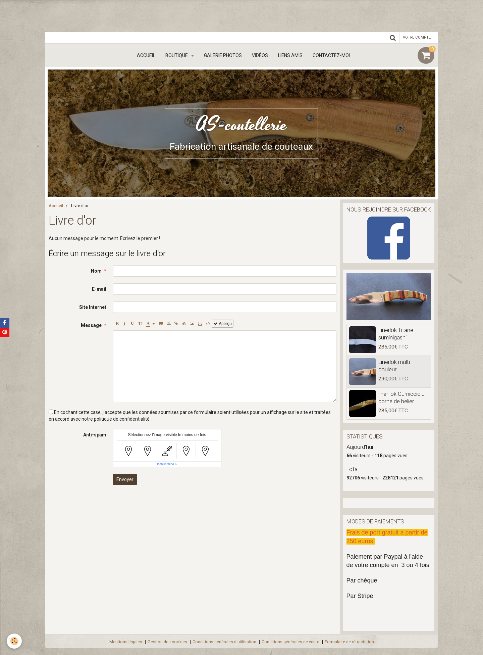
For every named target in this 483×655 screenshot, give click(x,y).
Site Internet (92, 307)
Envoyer (124, 479)
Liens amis (290, 55)
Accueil (146, 55)
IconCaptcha (165, 464)
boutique (177, 55)
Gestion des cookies (167, 641)
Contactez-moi (331, 55)
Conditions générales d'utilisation (224, 641)
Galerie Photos (223, 55)
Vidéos (260, 55)
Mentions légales (125, 641)
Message (91, 325)
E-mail (99, 289)
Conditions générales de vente (290, 641)
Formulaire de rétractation (349, 641)
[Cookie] (14, 641)
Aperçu (223, 323)
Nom (96, 271)
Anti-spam (94, 434)
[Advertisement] (122, 15)
